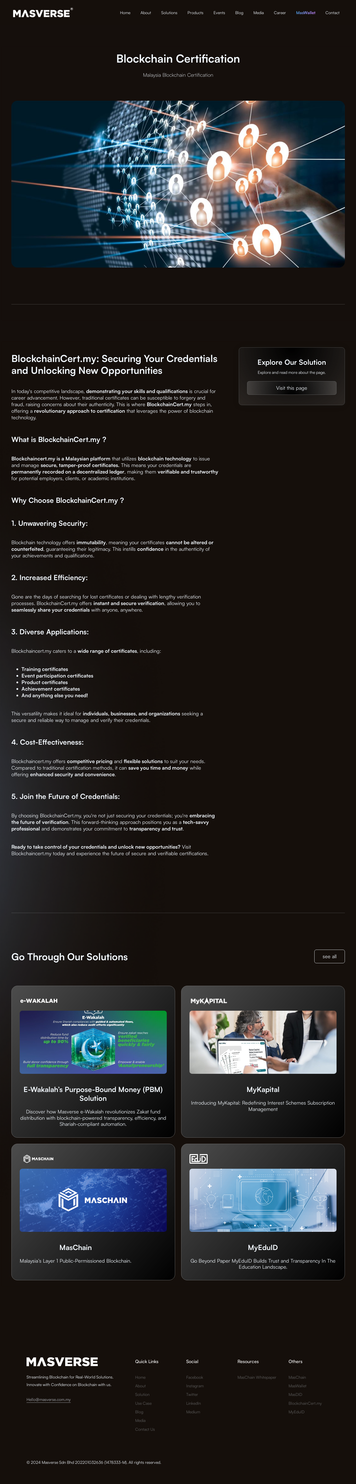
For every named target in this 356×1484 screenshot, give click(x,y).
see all (330, 956)
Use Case (143, 1403)
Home (125, 12)
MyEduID (296, 1411)
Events (219, 12)
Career (280, 12)
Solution (142, 1394)
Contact (332, 12)
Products (195, 12)
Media (258, 12)
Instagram (195, 1385)
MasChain (297, 1377)
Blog (239, 12)
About (145, 12)
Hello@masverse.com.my (49, 1399)
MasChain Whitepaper (257, 1377)
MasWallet (297, 1385)
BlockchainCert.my (305, 1403)
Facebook (194, 1377)
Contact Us (145, 1429)
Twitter (192, 1394)
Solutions (169, 12)
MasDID (295, 1394)
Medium (193, 1411)
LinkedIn (193, 1403)
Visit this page (291, 388)
